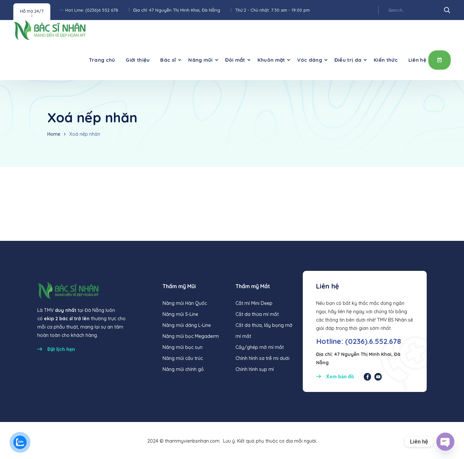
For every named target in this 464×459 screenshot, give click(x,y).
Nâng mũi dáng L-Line (187, 325)
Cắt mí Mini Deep (253, 303)
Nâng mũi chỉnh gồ (183, 369)
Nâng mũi (200, 60)
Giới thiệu (138, 60)
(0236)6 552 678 (101, 10)
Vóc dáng (309, 60)
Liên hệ (417, 60)
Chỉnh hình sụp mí (254, 369)
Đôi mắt (235, 60)
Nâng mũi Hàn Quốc (185, 303)
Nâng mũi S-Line (180, 314)
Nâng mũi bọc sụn (183, 347)
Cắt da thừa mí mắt (257, 314)
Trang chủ (102, 60)
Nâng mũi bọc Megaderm (191, 336)
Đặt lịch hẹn (439, 59)
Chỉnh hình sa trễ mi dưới (262, 358)
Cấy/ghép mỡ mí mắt (259, 347)
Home (53, 134)
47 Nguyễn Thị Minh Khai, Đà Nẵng (184, 10)
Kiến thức (386, 60)
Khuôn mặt (271, 60)
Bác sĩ (168, 60)
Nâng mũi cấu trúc (183, 358)
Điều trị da (347, 60)
